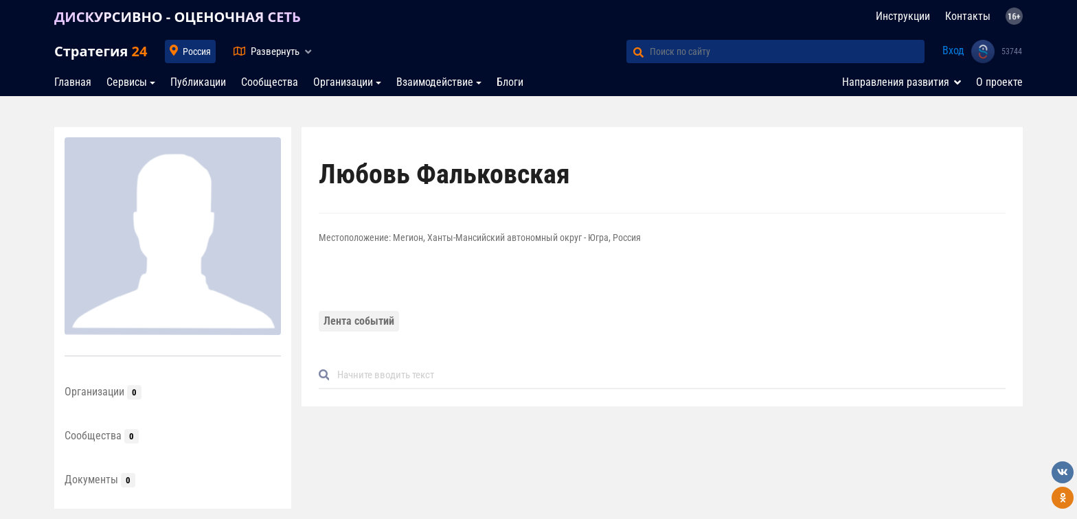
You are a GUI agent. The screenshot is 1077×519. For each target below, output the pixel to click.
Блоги (510, 82)
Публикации (198, 82)
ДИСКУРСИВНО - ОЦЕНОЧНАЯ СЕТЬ (177, 17)
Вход (953, 50)
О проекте (999, 82)
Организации (343, 82)
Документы (100, 479)
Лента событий (359, 320)
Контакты (967, 16)
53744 (1011, 51)
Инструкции (903, 16)
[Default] (667, 375)
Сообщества (269, 82)
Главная (72, 82)
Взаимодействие (434, 82)
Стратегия (100, 51)
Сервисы (126, 82)
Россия (197, 51)
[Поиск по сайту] (787, 51)
